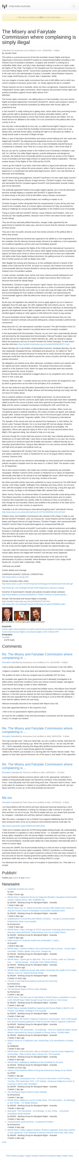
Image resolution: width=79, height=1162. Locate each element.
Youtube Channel (38, 1156)
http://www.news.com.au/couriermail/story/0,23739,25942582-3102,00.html (33, 512)
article (15, 878)
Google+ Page (24, 1156)
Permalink (6, 662)
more (4, 1142)
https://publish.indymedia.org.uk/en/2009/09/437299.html (26, 601)
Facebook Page (54, 1156)
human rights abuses (11, 629)
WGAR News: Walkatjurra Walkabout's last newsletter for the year (35, 1062)
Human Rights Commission (24, 632)
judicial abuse (41, 629)
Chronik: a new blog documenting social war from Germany (32, 981)
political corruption (55, 629)
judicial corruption (27, 629)
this (41, 17)
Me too (7, 798)
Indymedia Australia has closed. (20, 889)
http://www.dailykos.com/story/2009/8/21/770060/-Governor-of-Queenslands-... (35, 595)
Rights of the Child (44, 632)
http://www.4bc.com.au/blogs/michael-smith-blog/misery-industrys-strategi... (34, 588)
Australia (5, 637)
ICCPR (56, 632)
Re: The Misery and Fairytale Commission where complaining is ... (37, 656)
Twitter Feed (67, 1156)
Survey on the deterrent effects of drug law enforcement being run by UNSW (39, 1070)
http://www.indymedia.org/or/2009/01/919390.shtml (23, 826)
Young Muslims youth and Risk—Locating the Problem (30, 1122)
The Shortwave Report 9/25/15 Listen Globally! (27, 1092)
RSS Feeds (11, 1156)
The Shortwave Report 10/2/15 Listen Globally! (27, 989)
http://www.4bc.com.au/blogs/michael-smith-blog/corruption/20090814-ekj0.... (34, 604)
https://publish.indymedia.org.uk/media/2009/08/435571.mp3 (43, 344)
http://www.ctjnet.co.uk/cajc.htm (15, 577)
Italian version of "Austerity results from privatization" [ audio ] (33, 940)
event (27, 878)
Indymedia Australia (19, 6)
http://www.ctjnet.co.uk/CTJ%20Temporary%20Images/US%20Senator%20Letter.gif (37, 584)
